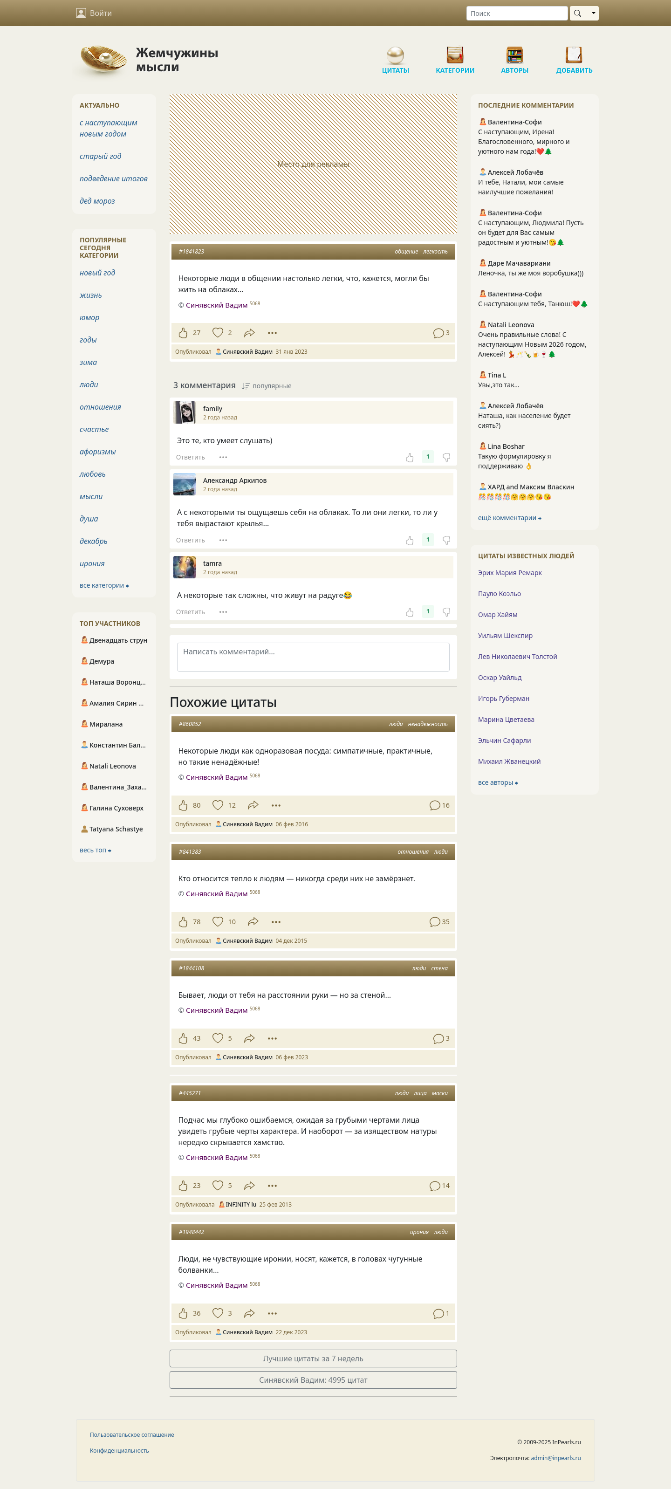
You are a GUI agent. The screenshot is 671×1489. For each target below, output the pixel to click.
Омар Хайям (498, 614)
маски (440, 1093)
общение (406, 251)
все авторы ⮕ (498, 782)
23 (196, 1185)
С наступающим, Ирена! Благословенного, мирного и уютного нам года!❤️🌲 (524, 141)
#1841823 (191, 251)
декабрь (94, 541)
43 (196, 1038)
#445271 (190, 1093)
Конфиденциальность (119, 1451)
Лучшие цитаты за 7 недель (313, 1358)
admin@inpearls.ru (556, 1458)
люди (396, 724)
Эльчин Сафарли (504, 740)
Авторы (515, 51)
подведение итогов (114, 178)
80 (196, 805)
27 (196, 332)
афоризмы (98, 451)
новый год (97, 273)
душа (89, 519)
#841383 (190, 852)
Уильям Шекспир (505, 635)
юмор (89, 317)
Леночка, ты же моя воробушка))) (530, 272)
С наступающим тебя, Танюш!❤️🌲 (533, 303)
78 (196, 921)
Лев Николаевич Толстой (517, 656)
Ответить (190, 457)
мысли (91, 496)
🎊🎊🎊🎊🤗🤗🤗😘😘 (514, 496)
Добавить (574, 51)
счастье (94, 429)
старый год (100, 156)
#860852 (190, 724)
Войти (94, 13)
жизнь (91, 295)
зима (88, 362)
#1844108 (191, 968)
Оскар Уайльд (499, 677)
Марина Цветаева (506, 719)
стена (439, 968)
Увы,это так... (499, 384)
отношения (413, 852)
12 (231, 805)
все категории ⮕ (104, 585)
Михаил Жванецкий (509, 761)
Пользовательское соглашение (132, 1435)
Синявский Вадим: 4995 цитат (313, 1380)
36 (196, 1313)
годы (88, 340)
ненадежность (428, 724)
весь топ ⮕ (95, 849)
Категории (455, 51)
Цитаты (395, 51)
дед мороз (97, 201)
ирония (419, 1232)
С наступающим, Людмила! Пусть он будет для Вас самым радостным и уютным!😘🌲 (531, 232)
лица (420, 1093)
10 (231, 921)
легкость (435, 251)
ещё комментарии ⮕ (509, 517)
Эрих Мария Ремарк (510, 572)
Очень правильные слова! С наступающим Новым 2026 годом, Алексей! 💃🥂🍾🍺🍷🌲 (532, 344)
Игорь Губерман (503, 698)
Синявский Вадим (217, 777)
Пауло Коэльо (499, 593)
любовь (93, 474)
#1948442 (191, 1232)
